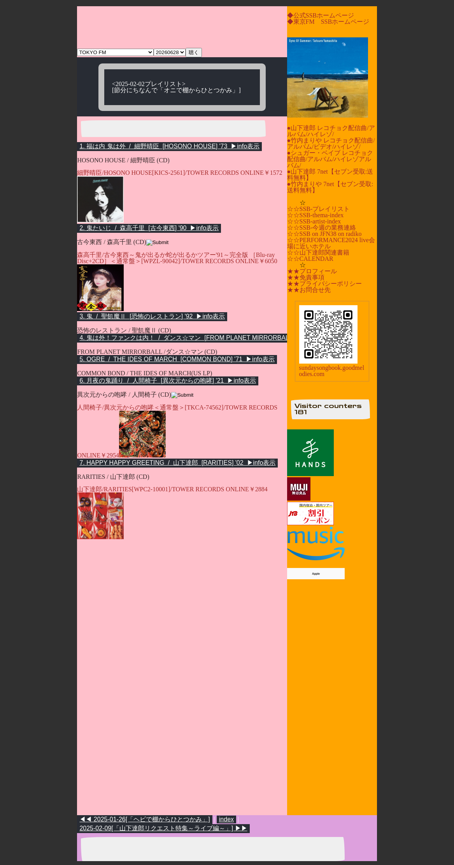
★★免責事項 (305, 277)
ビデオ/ (324, 146)
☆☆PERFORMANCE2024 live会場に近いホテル (331, 243)
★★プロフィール (312, 271)
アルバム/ (300, 146)
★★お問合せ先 (309, 290)
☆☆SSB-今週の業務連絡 (321, 227)
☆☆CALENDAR (310, 258)
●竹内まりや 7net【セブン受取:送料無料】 (330, 187)
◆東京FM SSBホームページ (328, 21)
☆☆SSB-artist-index (314, 221)
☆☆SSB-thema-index (315, 215)
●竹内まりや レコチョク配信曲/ (331, 140)
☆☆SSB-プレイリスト (318, 209)
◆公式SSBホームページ (320, 15)
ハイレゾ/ (320, 134)
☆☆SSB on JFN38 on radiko (324, 233)
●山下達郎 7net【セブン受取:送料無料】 (330, 174)
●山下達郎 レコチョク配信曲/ (328, 128)
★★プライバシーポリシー (324, 283)
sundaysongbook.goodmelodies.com (332, 371)
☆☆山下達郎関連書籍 (318, 252)
